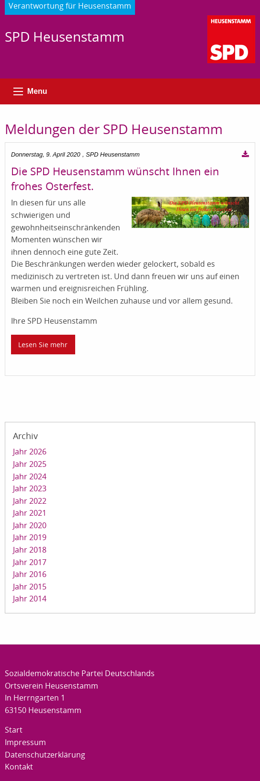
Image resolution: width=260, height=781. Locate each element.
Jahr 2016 (29, 574)
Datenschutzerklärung (45, 754)
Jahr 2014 (29, 598)
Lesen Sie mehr (43, 344)
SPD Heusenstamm (64, 36)
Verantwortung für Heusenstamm (70, 5)
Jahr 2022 (29, 501)
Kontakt (19, 766)
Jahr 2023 (29, 488)
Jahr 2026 (29, 451)
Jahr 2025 (29, 464)
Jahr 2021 (29, 513)
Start (14, 729)
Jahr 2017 (29, 562)
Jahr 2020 (29, 525)
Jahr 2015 (29, 586)
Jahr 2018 (29, 549)
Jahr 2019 (29, 537)
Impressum (25, 742)
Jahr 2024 (29, 476)
